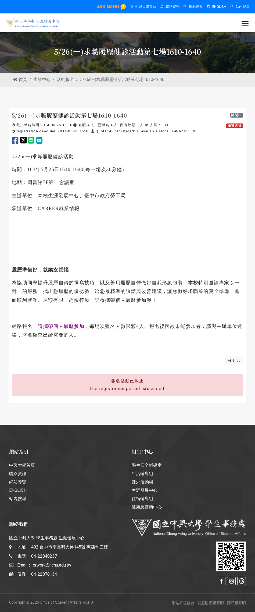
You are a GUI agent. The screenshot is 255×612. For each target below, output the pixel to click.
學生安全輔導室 (147, 465)
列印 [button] (234, 360)
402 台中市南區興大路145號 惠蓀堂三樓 (69, 547)
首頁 (20, 79)
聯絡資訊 (169, 7)
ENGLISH (216, 7)
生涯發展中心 (144, 490)
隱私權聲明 (236, 603)
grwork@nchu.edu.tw (52, 565)
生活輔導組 (142, 473)
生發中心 (42, 79)
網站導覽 (193, 7)
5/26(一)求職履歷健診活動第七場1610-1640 (69, 115)
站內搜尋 (240, 7)
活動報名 (65, 79)
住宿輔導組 (142, 498)
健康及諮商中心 (147, 507)
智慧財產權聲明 (210, 603)
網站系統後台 (183, 603)
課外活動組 (142, 481)
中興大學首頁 (143, 7)
